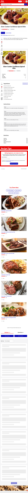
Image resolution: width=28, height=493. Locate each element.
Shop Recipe (25, 83)
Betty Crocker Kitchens (4, 35)
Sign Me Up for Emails (14, 163)
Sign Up (20, 1)
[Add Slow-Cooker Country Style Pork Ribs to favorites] (2, 257)
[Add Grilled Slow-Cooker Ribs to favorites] (2, 278)
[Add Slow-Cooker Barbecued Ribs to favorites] (2, 214)
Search (26, 4)
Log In (24, 1)
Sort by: (2, 341)
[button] (1, 42)
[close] (27, 490)
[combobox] (12, 4)
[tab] (7, 332)
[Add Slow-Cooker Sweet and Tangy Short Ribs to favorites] (2, 321)
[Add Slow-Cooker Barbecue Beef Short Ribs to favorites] (2, 235)
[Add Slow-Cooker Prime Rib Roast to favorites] (2, 299)
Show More (14, 483)
